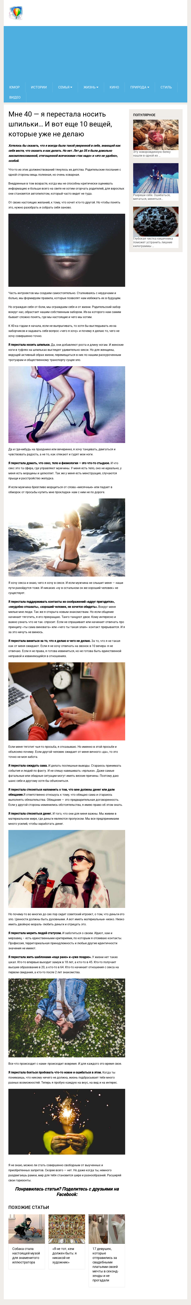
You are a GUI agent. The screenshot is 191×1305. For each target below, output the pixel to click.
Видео (15, 97)
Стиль (166, 87)
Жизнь (90, 87)
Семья (63, 87)
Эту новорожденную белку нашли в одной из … (152, 153)
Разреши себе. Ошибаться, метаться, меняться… (151, 197)
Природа (138, 87)
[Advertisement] (95, 54)
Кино (114, 87)
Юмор (14, 87)
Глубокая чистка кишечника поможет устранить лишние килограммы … (153, 242)
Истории (39, 87)
